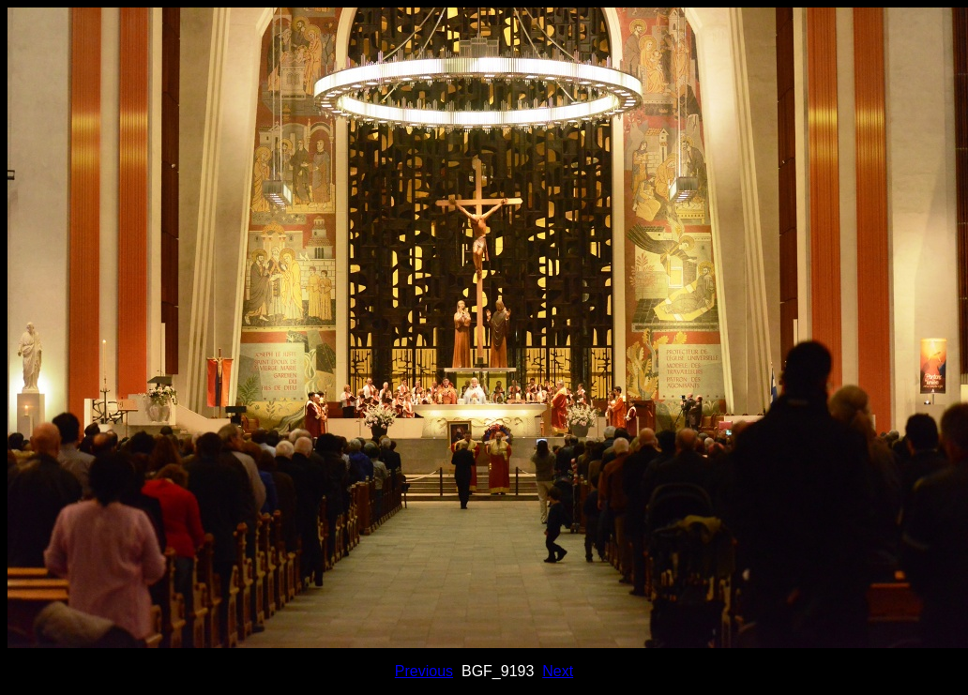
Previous (424, 671)
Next (557, 671)
